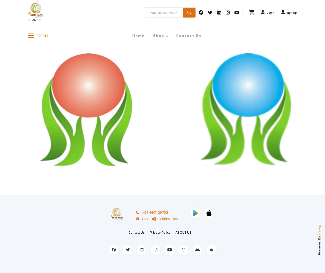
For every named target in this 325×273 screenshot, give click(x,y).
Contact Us (188, 35)
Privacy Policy (160, 231)
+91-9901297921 (152, 212)
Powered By (319, 239)
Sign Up (289, 12)
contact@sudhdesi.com (156, 218)
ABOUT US (183, 231)
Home (138, 35)
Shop (158, 35)
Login (267, 12)
